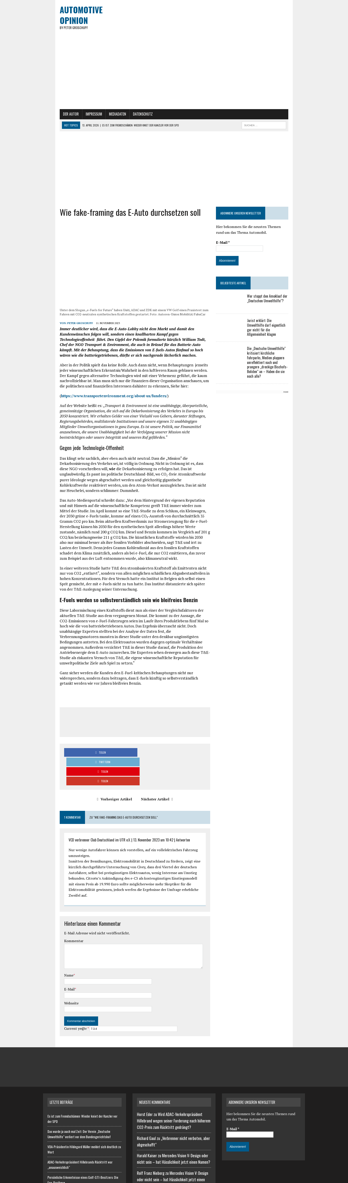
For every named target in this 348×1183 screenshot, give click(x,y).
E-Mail (52, 939)
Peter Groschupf (63, 350)
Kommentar (57, 890)
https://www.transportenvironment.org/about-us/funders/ (97, 417)
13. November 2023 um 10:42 (137, 801)
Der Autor (54, 128)
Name (52, 925)
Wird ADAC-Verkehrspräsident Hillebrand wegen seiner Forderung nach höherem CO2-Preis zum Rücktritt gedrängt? (173, 1070)
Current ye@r (59, 978)
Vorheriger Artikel (109, 760)
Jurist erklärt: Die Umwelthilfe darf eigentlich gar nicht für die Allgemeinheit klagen (277, 339)
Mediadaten (100, 128)
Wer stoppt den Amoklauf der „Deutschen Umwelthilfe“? (273, 313)
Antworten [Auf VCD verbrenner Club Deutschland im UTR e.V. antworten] (166, 801)
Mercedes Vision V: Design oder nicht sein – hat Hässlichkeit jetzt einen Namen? (172, 1129)
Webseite (54, 953)
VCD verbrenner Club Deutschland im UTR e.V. (83, 801)
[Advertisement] (174, 183)
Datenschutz (126, 128)
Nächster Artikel (151, 760)
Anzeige (293, 398)
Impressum (77, 128)
